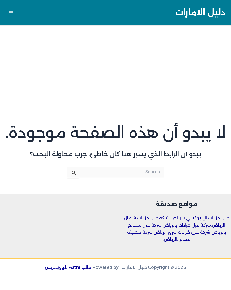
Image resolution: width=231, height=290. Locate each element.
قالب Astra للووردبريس (68, 267)
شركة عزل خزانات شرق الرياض (182, 232)
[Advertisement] (115, 65)
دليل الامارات (200, 12)
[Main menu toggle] (11, 13)
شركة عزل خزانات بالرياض (187, 225)
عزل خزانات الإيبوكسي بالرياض (199, 217)
